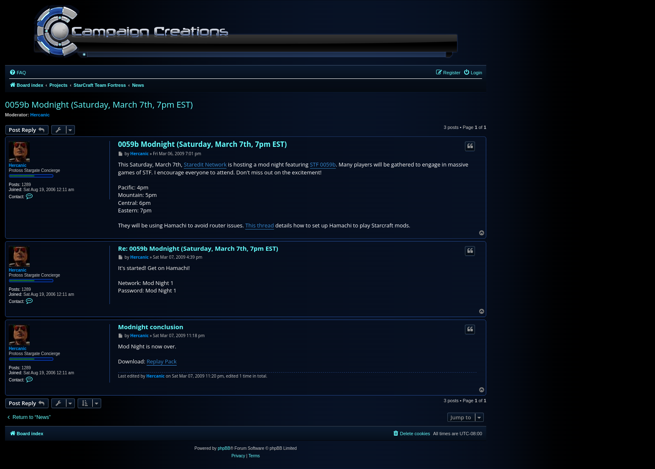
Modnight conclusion (150, 327)
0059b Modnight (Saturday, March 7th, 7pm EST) (99, 104)
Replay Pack (162, 361)
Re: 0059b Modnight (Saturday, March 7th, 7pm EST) (198, 248)
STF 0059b (323, 164)
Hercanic (40, 114)
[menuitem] (17, 73)
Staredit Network (205, 164)
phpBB (224, 448)
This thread (259, 225)
